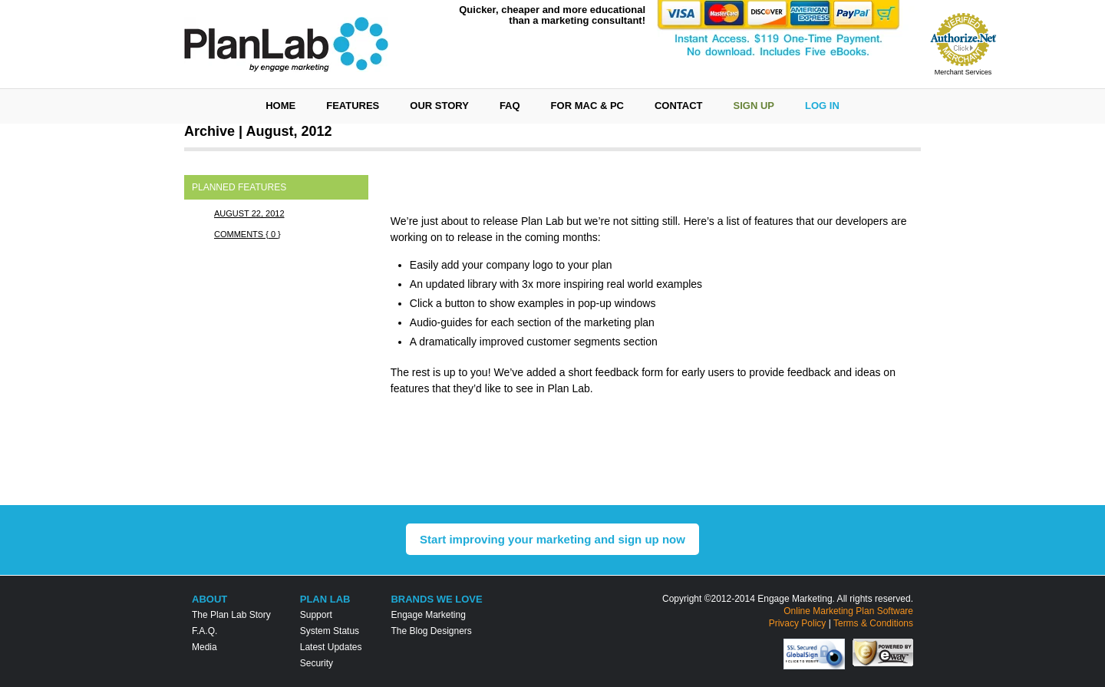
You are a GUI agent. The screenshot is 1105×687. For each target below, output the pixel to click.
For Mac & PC (587, 105)
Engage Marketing (428, 614)
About (209, 599)
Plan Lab (325, 599)
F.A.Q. (204, 631)
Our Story (439, 105)
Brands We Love (436, 599)
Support (316, 614)
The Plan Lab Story (231, 614)
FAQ (510, 105)
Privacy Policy (797, 623)
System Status (329, 631)
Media (204, 647)
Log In (822, 105)
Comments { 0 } (247, 234)
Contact (679, 105)
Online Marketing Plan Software (848, 611)
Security (316, 663)
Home (280, 105)
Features (352, 105)
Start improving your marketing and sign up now (552, 539)
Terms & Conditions (873, 623)
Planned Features (239, 187)
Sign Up (754, 105)
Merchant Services (963, 72)
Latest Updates (331, 647)
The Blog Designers (431, 631)
